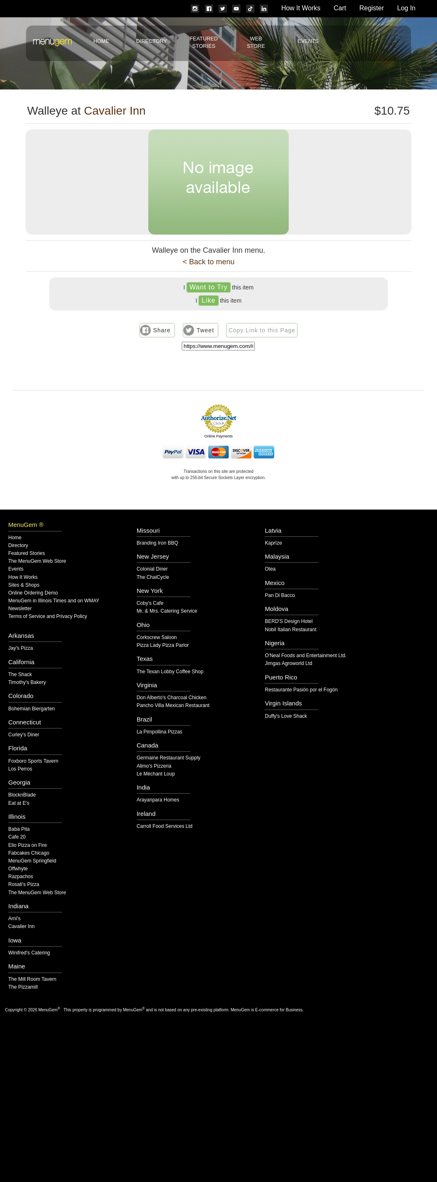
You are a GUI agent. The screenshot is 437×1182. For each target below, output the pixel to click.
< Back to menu (209, 262)
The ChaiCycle (153, 577)
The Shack (20, 674)
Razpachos (20, 876)
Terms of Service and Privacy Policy (47, 616)
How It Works (301, 8)
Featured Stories (26, 553)
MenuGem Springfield (32, 861)
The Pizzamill (23, 987)
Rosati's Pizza (23, 884)
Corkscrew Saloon (157, 637)
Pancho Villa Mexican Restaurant (173, 705)
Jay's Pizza (20, 648)
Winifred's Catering (29, 953)
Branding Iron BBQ (157, 543)
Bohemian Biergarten (31, 709)
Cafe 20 (17, 837)
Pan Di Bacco (280, 595)
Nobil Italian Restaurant (290, 629)
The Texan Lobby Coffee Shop (170, 671)
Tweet (205, 330)
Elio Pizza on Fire (27, 845)
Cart (340, 8)
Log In (406, 8)
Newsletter (20, 608)
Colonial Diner (152, 569)
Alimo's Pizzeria (154, 766)
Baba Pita (19, 829)
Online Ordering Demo (33, 593)
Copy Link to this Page (261, 330)
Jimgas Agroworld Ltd (288, 663)
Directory (151, 41)
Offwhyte (18, 869)
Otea (270, 569)
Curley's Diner (23, 735)
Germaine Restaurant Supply (169, 758)
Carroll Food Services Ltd (164, 826)
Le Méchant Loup (156, 774)
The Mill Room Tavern (32, 979)
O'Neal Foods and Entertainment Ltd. (306, 655)
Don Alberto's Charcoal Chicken (172, 697)
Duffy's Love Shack (286, 716)
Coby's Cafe (150, 603)
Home (101, 41)
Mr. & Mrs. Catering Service (167, 611)
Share (162, 330)
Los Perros (20, 769)
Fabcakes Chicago (28, 853)
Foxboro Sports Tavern (33, 761)
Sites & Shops (23, 585)
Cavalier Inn (114, 110)
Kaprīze (273, 543)
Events (307, 41)
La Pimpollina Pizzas (160, 732)
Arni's (14, 918)
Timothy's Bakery (27, 682)
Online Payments (218, 436)
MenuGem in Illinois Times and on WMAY (54, 601)
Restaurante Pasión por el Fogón (301, 690)
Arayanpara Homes (158, 800)
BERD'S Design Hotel (289, 621)
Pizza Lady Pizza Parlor (163, 645)
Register (371, 8)
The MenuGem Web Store (37, 561)
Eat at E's (18, 803)
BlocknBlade (22, 795)
